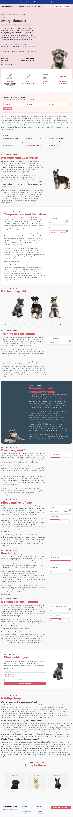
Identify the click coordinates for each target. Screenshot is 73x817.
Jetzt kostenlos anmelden (25, 683)
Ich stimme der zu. (16, 679)
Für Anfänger (27, 25)
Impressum (39, 811)
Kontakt (38, 809)
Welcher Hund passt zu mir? (62, 6)
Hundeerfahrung (29, 101)
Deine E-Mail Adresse (9, 674)
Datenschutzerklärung (19, 679)
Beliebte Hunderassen (26, 811)
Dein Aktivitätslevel (51, 101)
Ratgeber (34, 6)
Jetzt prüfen (8, 108)
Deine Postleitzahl (8, 668)
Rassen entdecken (24, 6)
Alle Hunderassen (25, 809)
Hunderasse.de (7, 6)
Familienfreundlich (17, 25)
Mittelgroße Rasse (6, 25)
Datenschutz (39, 813)
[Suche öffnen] (48, 6)
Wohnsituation (6, 101)
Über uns (40, 6)
